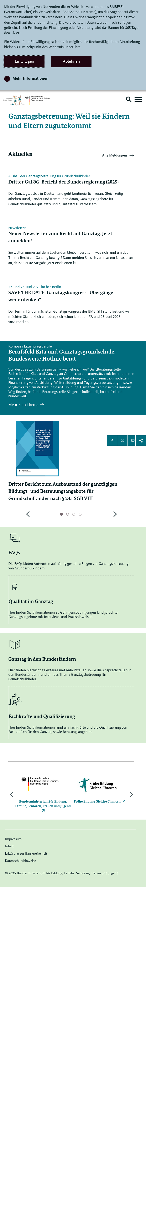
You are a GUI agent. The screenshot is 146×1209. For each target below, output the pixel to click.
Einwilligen (24, 61)
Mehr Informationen (30, 78)
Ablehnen (71, 61)
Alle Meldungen (118, 155)
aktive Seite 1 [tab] (61, 836)
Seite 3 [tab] (73, 836)
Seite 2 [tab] (67, 836)
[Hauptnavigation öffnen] (138, 100)
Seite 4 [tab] (80, 836)
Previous (27, 838)
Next (115, 838)
